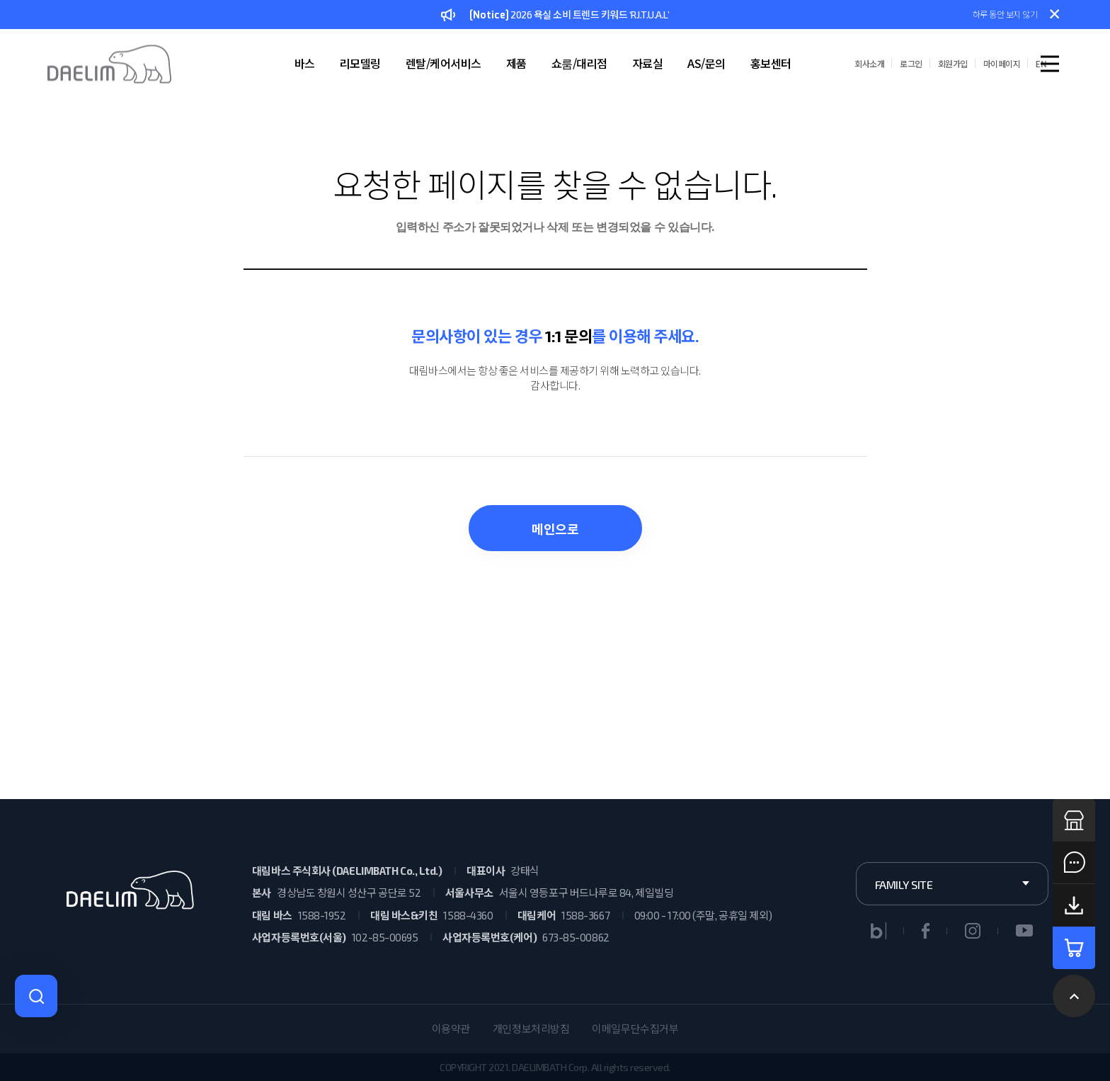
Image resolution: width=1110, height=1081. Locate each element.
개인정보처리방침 (531, 1028)
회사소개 (869, 63)
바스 (304, 63)
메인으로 (555, 529)
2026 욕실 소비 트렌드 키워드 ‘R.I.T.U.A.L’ (555, 15)
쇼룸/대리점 (579, 63)
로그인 (911, 63)
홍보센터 (770, 63)
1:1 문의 (568, 336)
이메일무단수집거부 (635, 1028)
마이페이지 (1002, 63)
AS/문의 (706, 63)
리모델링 (360, 63)
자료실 (647, 63)
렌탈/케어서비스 (443, 63)
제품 (516, 63)
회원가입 (953, 63)
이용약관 (451, 1028)
